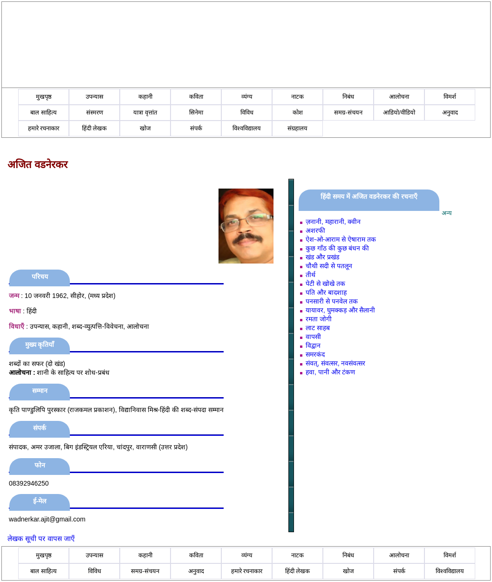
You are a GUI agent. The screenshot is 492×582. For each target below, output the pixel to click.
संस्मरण (94, 112)
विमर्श (450, 96)
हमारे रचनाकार (44, 128)
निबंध (348, 96)
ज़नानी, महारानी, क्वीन (333, 221)
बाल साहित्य (43, 112)
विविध (246, 112)
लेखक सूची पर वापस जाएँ (41, 538)
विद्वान (313, 345)
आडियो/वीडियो (399, 112)
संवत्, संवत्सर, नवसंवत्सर (336, 363)
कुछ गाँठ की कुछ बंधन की (337, 248)
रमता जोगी (319, 319)
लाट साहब (318, 328)
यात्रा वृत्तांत (145, 112)
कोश (298, 112)
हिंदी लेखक (94, 128)
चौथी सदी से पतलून (329, 266)
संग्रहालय (297, 128)
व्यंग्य (247, 96)
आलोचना (399, 96)
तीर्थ (310, 274)
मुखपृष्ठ (44, 96)
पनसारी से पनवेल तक (332, 301)
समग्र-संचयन (348, 112)
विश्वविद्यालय (246, 128)
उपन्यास (94, 96)
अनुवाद (450, 112)
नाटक (297, 96)
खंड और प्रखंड (322, 257)
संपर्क (196, 128)
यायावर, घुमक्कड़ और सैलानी (341, 310)
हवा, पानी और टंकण (330, 372)
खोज (145, 128)
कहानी (145, 96)
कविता (196, 96)
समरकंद (315, 354)
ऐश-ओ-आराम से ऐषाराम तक (341, 239)
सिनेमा (196, 112)
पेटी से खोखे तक (325, 283)
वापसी (313, 336)
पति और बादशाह (326, 292)
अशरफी (315, 230)
